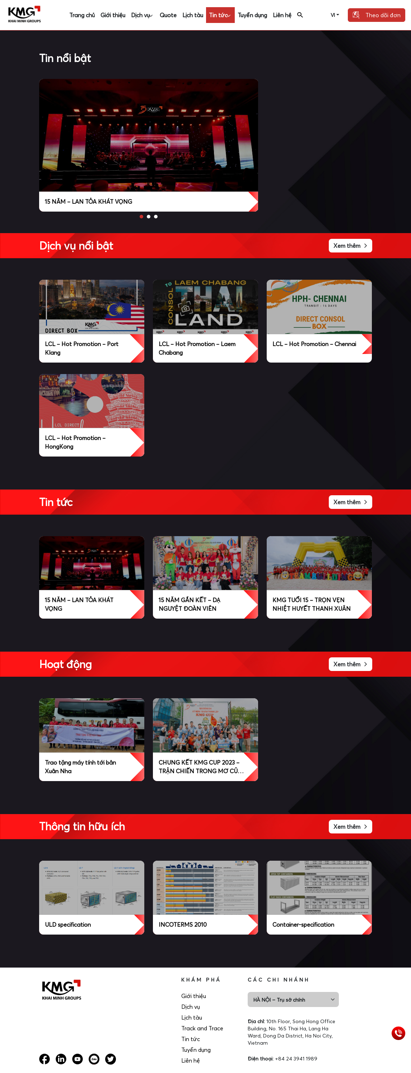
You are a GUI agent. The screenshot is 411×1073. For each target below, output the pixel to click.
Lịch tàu (192, 15)
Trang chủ (82, 15)
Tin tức (218, 15)
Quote (168, 15)
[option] (148, 145)
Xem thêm (350, 245)
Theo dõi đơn (376, 15)
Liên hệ (282, 15)
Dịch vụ (140, 15)
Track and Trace (205, 1028)
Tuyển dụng (252, 15)
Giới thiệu (113, 15)
